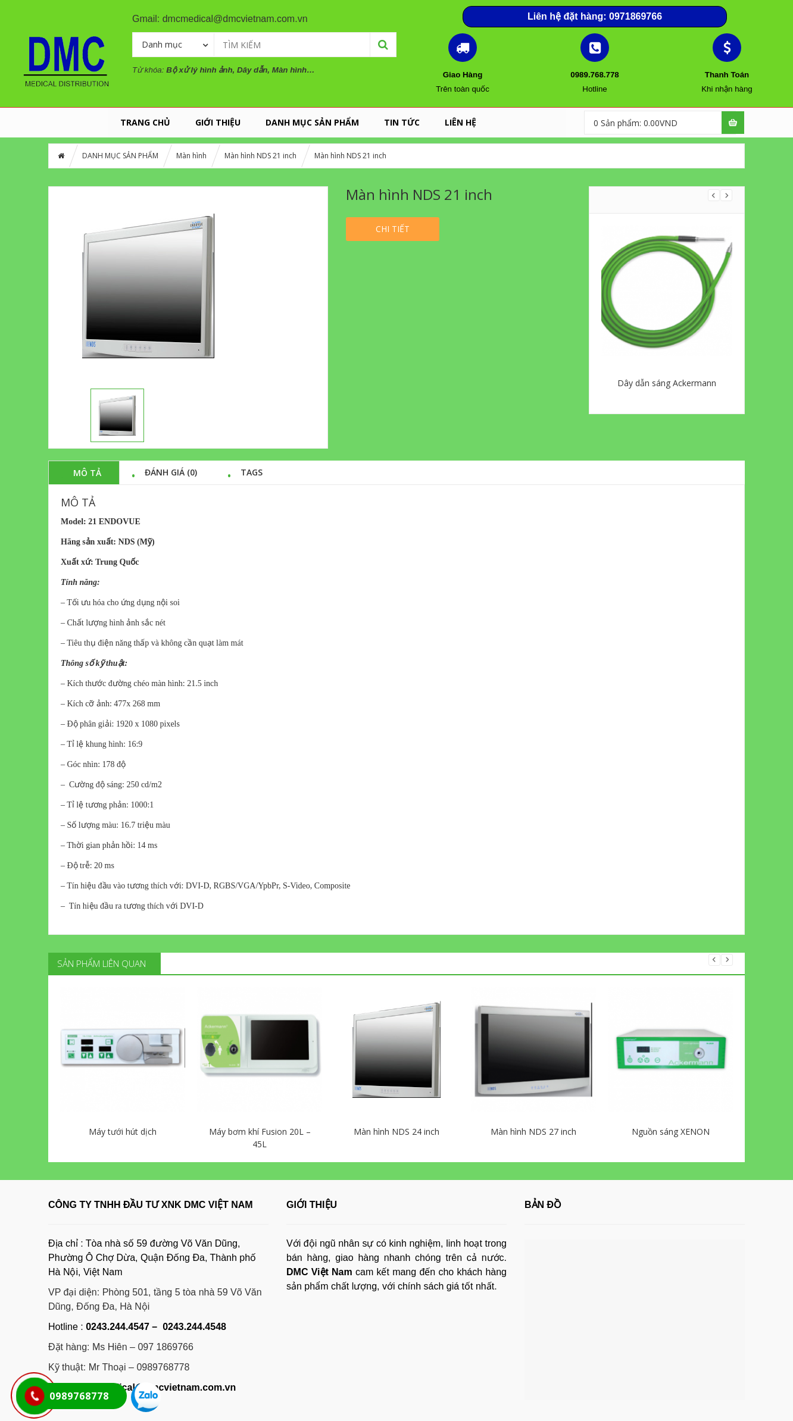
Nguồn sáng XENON (671, 1131)
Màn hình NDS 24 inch (396, 1131)
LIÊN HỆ (460, 122)
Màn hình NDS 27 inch (533, 1131)
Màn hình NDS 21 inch (260, 156)
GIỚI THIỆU (218, 122)
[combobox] (173, 44)
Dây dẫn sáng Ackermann (666, 383)
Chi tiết (393, 228)
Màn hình (191, 156)
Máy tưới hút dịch (123, 1131)
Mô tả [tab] (87, 472)
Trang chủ (145, 122)
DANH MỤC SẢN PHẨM (312, 122)
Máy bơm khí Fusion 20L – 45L (260, 1138)
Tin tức (402, 122)
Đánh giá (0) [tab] (171, 472)
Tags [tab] (252, 472)
